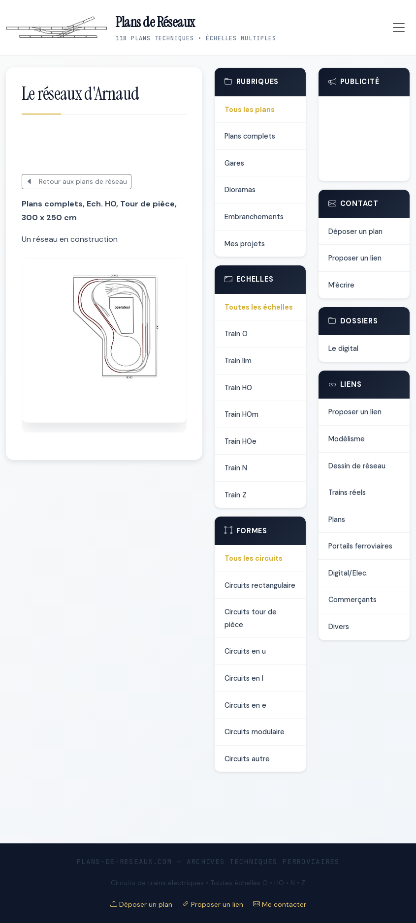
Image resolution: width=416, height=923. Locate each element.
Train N (235, 467)
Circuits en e (245, 705)
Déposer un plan (355, 231)
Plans (336, 519)
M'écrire (341, 285)
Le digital (343, 348)
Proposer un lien (355, 258)
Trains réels (347, 492)
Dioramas (240, 189)
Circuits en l (243, 678)
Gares (234, 163)
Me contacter (279, 904)
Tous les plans (249, 109)
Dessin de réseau (356, 466)
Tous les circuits (253, 558)
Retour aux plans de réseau (76, 181)
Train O (236, 333)
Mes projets (244, 243)
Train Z (235, 494)
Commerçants (352, 599)
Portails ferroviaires (360, 546)
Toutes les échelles (258, 307)
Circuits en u (245, 651)
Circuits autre (247, 758)
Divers (338, 626)
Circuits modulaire (254, 731)
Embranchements (254, 216)
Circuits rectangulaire (259, 585)
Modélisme (346, 438)
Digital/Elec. (348, 573)
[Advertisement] (137, 145)
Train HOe (240, 441)
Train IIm (238, 360)
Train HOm (241, 414)
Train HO (238, 387)
